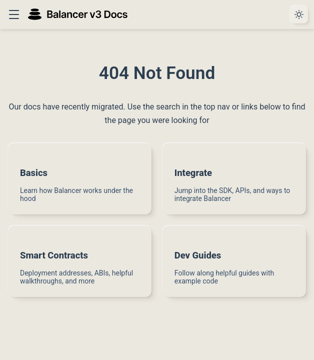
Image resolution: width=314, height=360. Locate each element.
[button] (14, 14)
